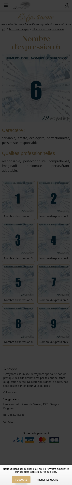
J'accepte (21, 479)
